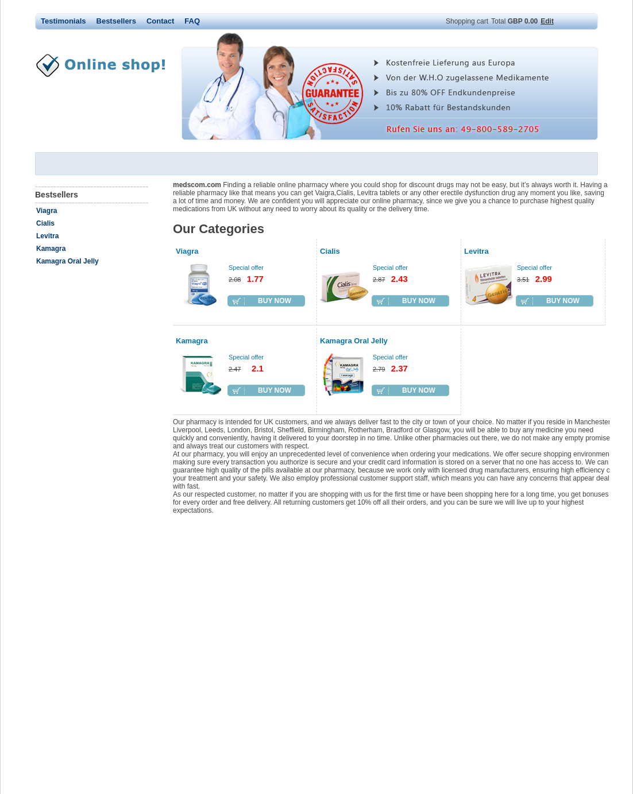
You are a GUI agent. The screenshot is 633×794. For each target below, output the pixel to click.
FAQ (192, 21)
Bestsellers (116, 21)
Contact (160, 21)
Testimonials (63, 21)
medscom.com (107, 65)
